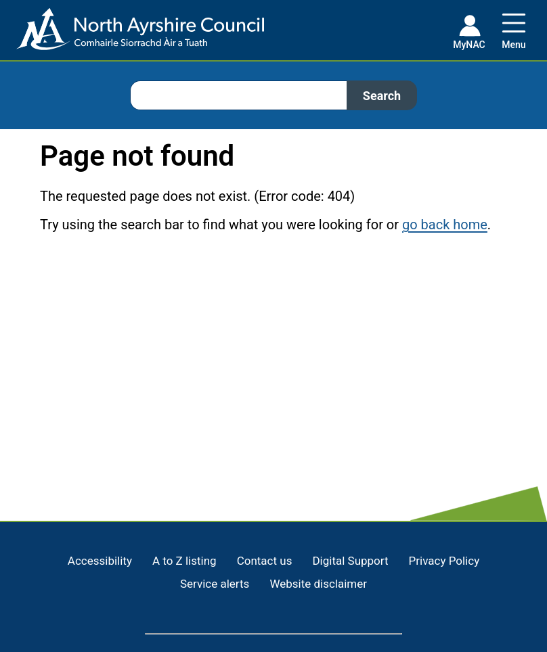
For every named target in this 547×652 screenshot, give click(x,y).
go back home (444, 224)
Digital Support (350, 560)
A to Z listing (184, 560)
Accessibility (100, 560)
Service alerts (214, 583)
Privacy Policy (444, 560)
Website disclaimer (318, 583)
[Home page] (132, 34)
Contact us (264, 560)
